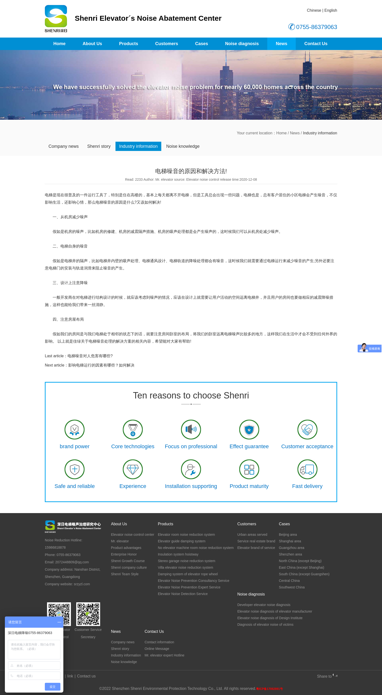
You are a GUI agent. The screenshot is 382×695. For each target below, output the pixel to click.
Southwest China (292, 587)
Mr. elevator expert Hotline (164, 655)
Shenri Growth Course (128, 561)
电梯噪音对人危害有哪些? (90, 356)
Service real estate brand (256, 541)
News (281, 43)
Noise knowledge (183, 146)
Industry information (138, 146)
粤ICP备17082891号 (269, 689)
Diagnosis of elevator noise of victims (265, 624)
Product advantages (126, 548)
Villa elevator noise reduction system (185, 567)
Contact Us (315, 43)
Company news (63, 146)
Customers (166, 43)
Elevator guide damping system (181, 541)
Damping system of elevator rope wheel (188, 574)
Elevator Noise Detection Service (183, 594)
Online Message (156, 649)
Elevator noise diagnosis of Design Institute (270, 618)
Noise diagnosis (242, 43)
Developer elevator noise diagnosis (263, 605)
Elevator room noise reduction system (186, 534)
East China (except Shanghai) (301, 567)
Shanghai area (290, 541)
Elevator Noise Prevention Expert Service (189, 587)
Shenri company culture (129, 567)
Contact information (159, 642)
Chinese (314, 10)
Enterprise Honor (124, 554)
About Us (92, 43)
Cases (201, 43)
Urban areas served (252, 534)
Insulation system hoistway (178, 554)
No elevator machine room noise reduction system (196, 548)
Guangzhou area (291, 548)
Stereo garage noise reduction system (186, 561)
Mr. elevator (120, 541)
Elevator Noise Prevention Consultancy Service (193, 581)
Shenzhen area (290, 554)
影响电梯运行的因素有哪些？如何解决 (101, 365)
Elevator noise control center (132, 534)
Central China (289, 581)
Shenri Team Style (124, 574)
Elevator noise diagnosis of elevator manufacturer (274, 611)
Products (128, 43)
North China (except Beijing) (300, 561)
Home (59, 43)
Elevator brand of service (256, 548)
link (70, 676)
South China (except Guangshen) (304, 574)
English (331, 10)
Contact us (86, 676)
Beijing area (288, 534)
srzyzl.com (82, 584)
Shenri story (99, 146)
